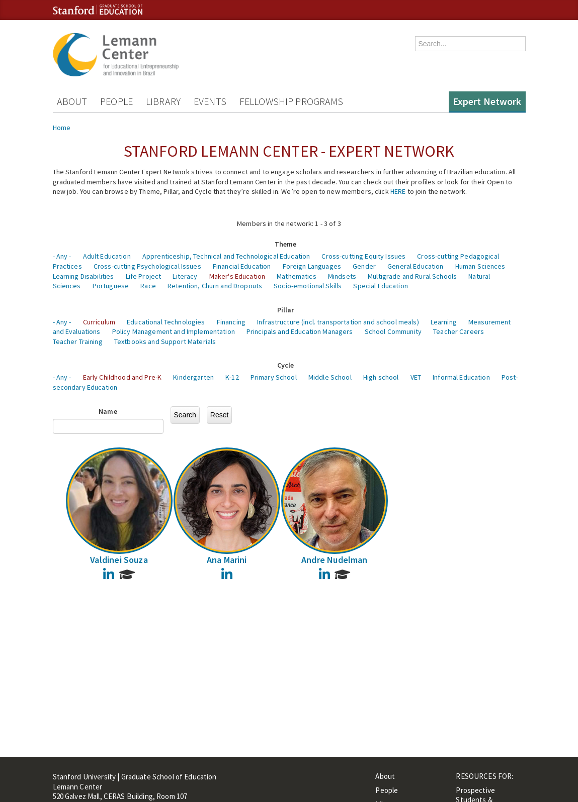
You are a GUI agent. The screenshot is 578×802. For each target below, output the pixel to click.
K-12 (232, 377)
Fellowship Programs (291, 101)
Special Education (380, 285)
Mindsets (342, 276)
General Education (415, 266)
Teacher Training (78, 341)
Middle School (330, 377)
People (116, 101)
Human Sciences (480, 266)
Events (210, 101)
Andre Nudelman (334, 559)
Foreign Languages (312, 266)
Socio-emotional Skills (308, 285)
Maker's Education (237, 276)
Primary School (274, 377)
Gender (364, 266)
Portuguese (111, 285)
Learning (444, 321)
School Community (393, 331)
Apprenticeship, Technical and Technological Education (226, 256)
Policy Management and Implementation (173, 331)
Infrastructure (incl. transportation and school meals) (338, 321)
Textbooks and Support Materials (165, 341)
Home (62, 127)
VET (415, 377)
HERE (398, 191)
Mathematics (296, 276)
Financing (231, 321)
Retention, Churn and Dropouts (215, 285)
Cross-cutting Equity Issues (363, 256)
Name (108, 411)
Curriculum (99, 321)
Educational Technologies (166, 321)
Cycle (285, 365)
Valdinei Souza (119, 559)
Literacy (185, 276)
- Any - (62, 256)
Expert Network (487, 101)
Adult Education (107, 256)
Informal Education (461, 377)
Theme (286, 244)
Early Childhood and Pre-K (122, 377)
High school (381, 377)
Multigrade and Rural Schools (412, 276)
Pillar (285, 309)
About (72, 101)
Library (163, 101)
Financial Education (242, 266)
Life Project (143, 276)
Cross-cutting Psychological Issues (147, 266)
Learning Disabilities (83, 276)
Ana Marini (227, 559)
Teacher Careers (458, 331)
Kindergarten (193, 377)
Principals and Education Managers (299, 331)
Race (148, 285)
